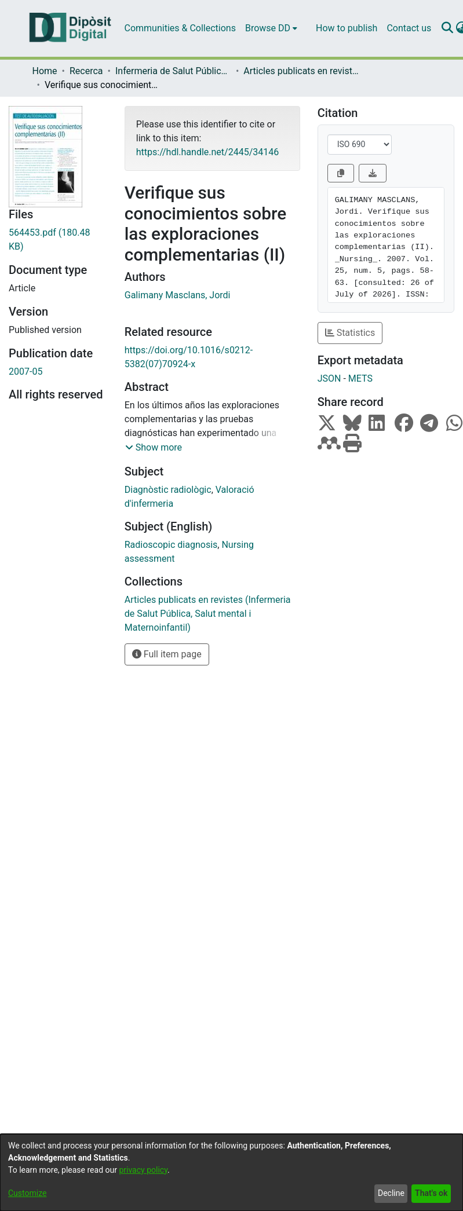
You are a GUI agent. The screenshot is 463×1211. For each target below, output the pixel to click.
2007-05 (25, 371)
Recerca (86, 70)
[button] (154, 447)
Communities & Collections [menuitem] (180, 28)
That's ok (431, 1193)
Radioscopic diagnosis (171, 544)
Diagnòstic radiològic (168, 489)
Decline (391, 1193)
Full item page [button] (167, 654)
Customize (27, 1193)
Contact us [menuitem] (409, 28)
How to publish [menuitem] (346, 28)
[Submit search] (447, 28)
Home (44, 70)
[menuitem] (271, 28)
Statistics (350, 332)
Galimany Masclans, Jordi (178, 295)
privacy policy (143, 1170)
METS (360, 378)
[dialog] (231, 1172)
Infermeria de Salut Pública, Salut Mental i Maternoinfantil (173, 70)
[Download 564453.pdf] (58, 240)
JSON (329, 378)
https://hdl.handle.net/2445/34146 (207, 152)
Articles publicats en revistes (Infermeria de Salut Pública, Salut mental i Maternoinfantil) (301, 70)
